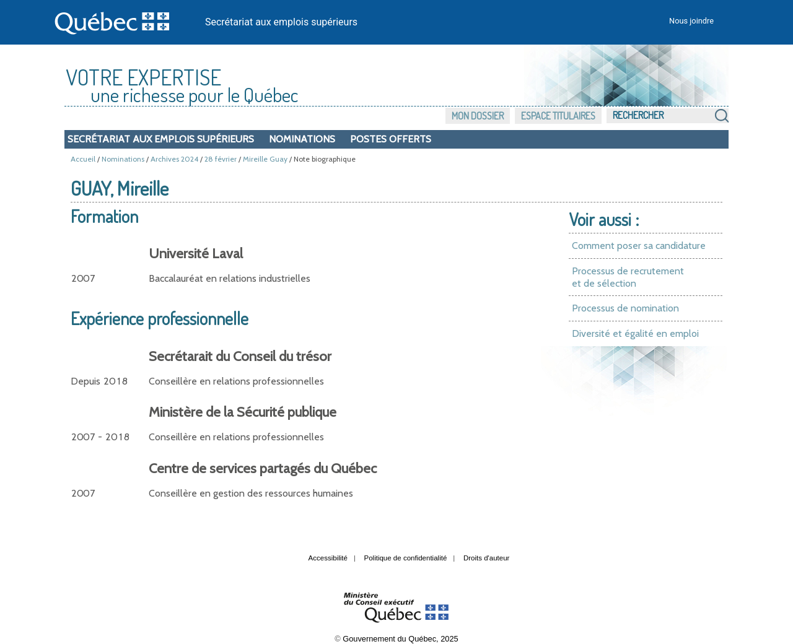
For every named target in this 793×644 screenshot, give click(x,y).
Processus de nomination (625, 308)
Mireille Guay (265, 158)
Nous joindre (691, 20)
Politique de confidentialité (405, 558)
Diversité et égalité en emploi (635, 333)
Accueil (83, 158)
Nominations (302, 139)
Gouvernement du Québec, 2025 (400, 638)
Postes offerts (390, 139)
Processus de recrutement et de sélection (628, 277)
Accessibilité (328, 558)
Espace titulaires (558, 116)
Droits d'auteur (486, 558)
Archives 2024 (174, 158)
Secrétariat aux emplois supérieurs (281, 22)
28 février (220, 158)
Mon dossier (478, 116)
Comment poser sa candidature (639, 245)
